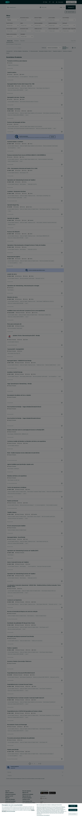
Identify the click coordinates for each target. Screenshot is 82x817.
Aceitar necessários (73, 809)
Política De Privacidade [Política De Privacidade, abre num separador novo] (11, 811)
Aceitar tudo (72, 805)
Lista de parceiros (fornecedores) (43, 815)
